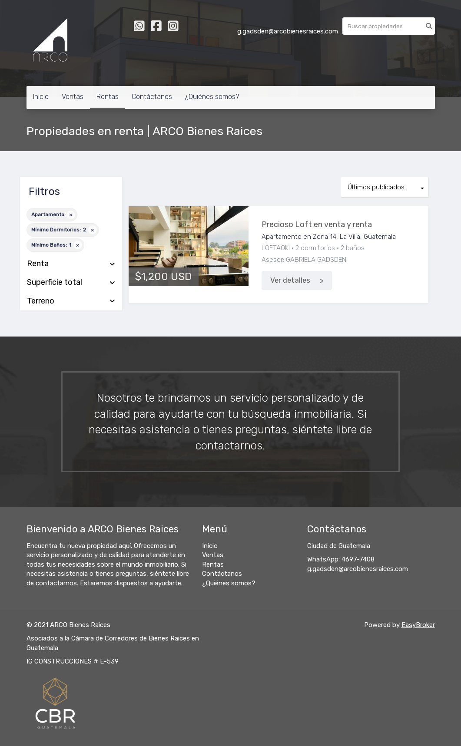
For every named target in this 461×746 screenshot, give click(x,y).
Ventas (72, 96)
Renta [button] (71, 264)
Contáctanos (152, 96)
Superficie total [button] (71, 282)
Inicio (41, 96)
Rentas (107, 96)
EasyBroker (418, 625)
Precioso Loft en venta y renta (317, 224)
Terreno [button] (71, 301)
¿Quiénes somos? (212, 96)
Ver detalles (290, 280)
